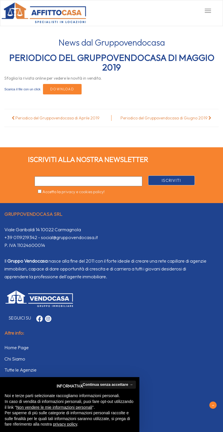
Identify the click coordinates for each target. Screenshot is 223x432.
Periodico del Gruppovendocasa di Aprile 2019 (56, 118)
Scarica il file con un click (22, 89)
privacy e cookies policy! (83, 191)
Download (62, 89)
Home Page (16, 347)
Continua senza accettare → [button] (108, 384)
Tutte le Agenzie (20, 370)
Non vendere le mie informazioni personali (54, 407)
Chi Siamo (14, 359)
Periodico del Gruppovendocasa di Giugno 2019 (166, 118)
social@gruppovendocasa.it (69, 237)
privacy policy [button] (65, 424)
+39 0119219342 (20, 237)
